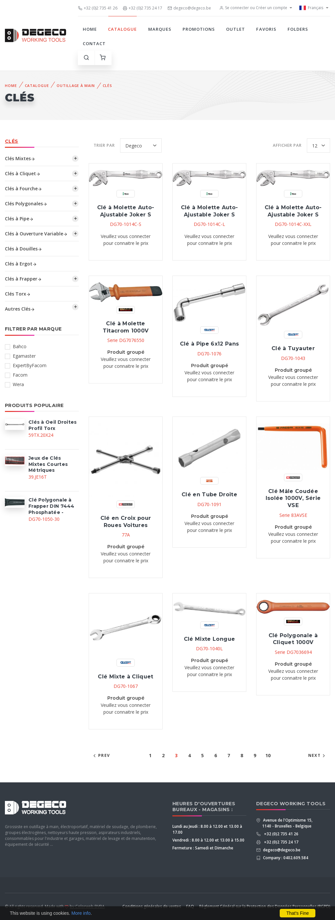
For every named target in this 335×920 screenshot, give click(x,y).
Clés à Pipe (19, 218)
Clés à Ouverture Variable (36, 233)
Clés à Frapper (23, 279)
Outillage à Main (76, 85)
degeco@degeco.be (189, 8)
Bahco (19, 346)
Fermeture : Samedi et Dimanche (202, 848)
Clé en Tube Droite (209, 494)
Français (311, 8)
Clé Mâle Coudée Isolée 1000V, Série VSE (293, 498)
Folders (298, 29)
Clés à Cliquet (23, 173)
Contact (94, 43)
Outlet (235, 29)
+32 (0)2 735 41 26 (97, 8)
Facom (20, 375)
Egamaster (24, 356)
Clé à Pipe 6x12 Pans (209, 344)
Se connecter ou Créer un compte (253, 7)
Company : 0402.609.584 (285, 857)
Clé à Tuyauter (293, 348)
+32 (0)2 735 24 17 (142, 8)
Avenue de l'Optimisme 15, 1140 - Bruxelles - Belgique (287, 823)
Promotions (199, 29)
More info (80, 913)
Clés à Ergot (21, 264)
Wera (18, 384)
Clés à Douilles (23, 249)
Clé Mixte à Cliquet (125, 676)
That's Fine (297, 913)
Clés (108, 85)
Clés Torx (18, 294)
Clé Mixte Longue (209, 639)
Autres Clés (20, 309)
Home (90, 29)
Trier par (104, 145)
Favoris (266, 29)
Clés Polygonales (26, 203)
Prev (101, 755)
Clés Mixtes (20, 158)
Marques (159, 29)
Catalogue (122, 29)
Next (317, 755)
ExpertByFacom (29, 365)
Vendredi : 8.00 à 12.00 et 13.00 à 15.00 (208, 840)
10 (268, 755)
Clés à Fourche (23, 188)
